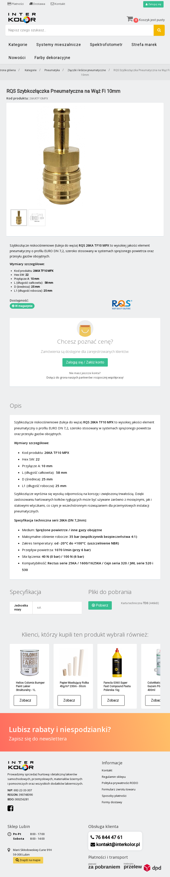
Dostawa (37, 4)
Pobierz (100, 605)
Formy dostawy (112, 802)
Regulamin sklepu (114, 777)
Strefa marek (144, 44)
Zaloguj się (153, 4)
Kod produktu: (17, 98)
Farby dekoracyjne (52, 57)
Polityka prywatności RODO (120, 783)
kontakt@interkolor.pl (117, 844)
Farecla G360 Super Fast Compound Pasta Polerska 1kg (117, 686)
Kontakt (58, 4)
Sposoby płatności (114, 796)
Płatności (16, 4)
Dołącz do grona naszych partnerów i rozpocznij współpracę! (85, 378)
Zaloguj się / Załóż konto (85, 362)
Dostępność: (19, 301)
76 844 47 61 (108, 837)
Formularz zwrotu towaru (118, 789)
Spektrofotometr (106, 44)
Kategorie (18, 44)
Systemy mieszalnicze (58, 44)
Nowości (17, 57)
